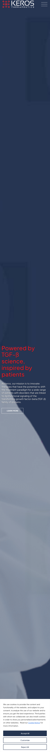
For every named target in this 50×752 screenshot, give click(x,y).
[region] (25, 725)
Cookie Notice (34, 723)
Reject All (25, 747)
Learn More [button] (12, 411)
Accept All (25, 733)
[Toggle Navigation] (44, 4)
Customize (25, 740)
